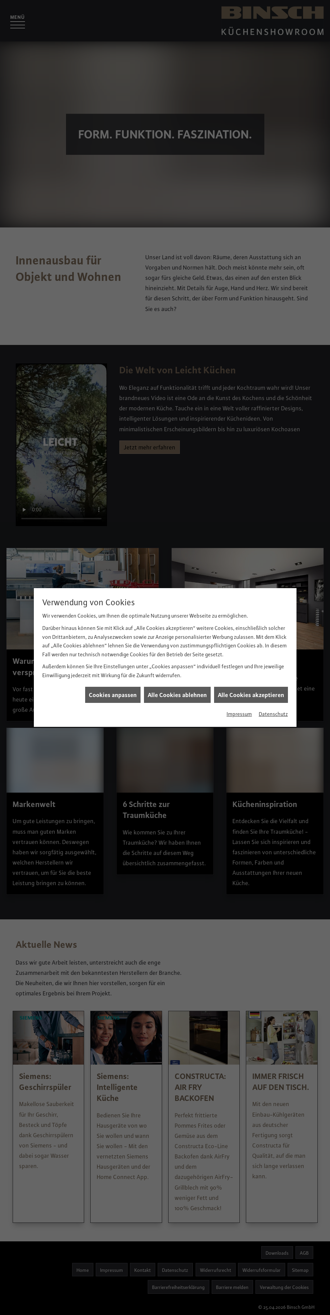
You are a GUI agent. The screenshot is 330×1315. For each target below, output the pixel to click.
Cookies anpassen (113, 655)
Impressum (239, 674)
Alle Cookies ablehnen (177, 655)
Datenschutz (273, 674)
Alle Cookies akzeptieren (251, 655)
